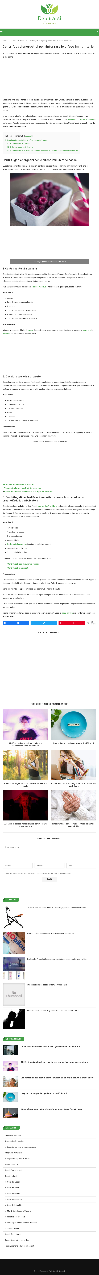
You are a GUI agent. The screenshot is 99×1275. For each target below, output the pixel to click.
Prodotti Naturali (11, 1164)
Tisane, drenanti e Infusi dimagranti (19, 1246)
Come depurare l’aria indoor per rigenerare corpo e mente (50, 1046)
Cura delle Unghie (14, 1205)
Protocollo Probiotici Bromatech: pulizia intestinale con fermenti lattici (56, 959)
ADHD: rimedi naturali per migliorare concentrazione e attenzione (54, 1062)
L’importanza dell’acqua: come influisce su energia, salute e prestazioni (57, 1078)
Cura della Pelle (13, 1193)
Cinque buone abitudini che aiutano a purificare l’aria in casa (51, 1109)
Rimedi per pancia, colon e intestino (22, 1222)
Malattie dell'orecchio (16, 1217)
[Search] (97, 32)
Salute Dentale (13, 1228)
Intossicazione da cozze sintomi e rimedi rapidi (47, 985)
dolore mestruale (40, 287)
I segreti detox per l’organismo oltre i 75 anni (73, 743)
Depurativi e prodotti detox (18, 1158)
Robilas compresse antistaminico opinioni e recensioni (50, 933)
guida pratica (67, 613)
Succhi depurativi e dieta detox (17, 1240)
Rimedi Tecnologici (12, 1234)
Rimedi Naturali (18, 41)
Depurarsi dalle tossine (14, 1141)
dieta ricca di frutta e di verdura (81, 119)
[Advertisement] (49, 79)
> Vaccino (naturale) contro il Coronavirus (22, 488)
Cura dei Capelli (13, 1182)
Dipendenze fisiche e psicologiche (21, 1147)
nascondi (28, 136)
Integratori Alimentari (13, 1153)
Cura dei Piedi (13, 1188)
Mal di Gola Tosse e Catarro (19, 1211)
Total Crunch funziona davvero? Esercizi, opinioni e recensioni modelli (56, 907)
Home (5, 41)
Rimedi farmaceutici (13, 1170)
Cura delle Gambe (14, 1199)
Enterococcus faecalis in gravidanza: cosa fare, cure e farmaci (53, 1010)
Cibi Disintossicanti (13, 1135)
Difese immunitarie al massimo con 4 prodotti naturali (28, 491)
